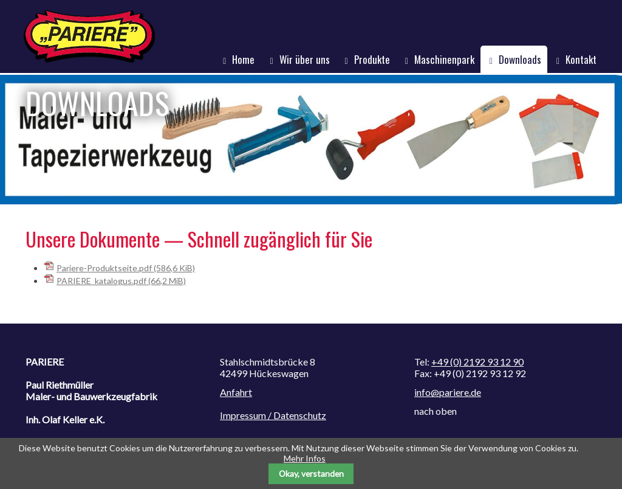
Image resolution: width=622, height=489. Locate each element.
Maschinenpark (444, 59)
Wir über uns (304, 59)
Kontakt (581, 59)
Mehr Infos (305, 458)
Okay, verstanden (311, 473)
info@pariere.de (447, 392)
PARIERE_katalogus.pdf (121, 281)
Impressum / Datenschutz (273, 415)
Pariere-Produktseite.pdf (125, 268)
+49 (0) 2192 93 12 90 (477, 361)
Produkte (372, 59)
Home (243, 59)
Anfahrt (236, 392)
